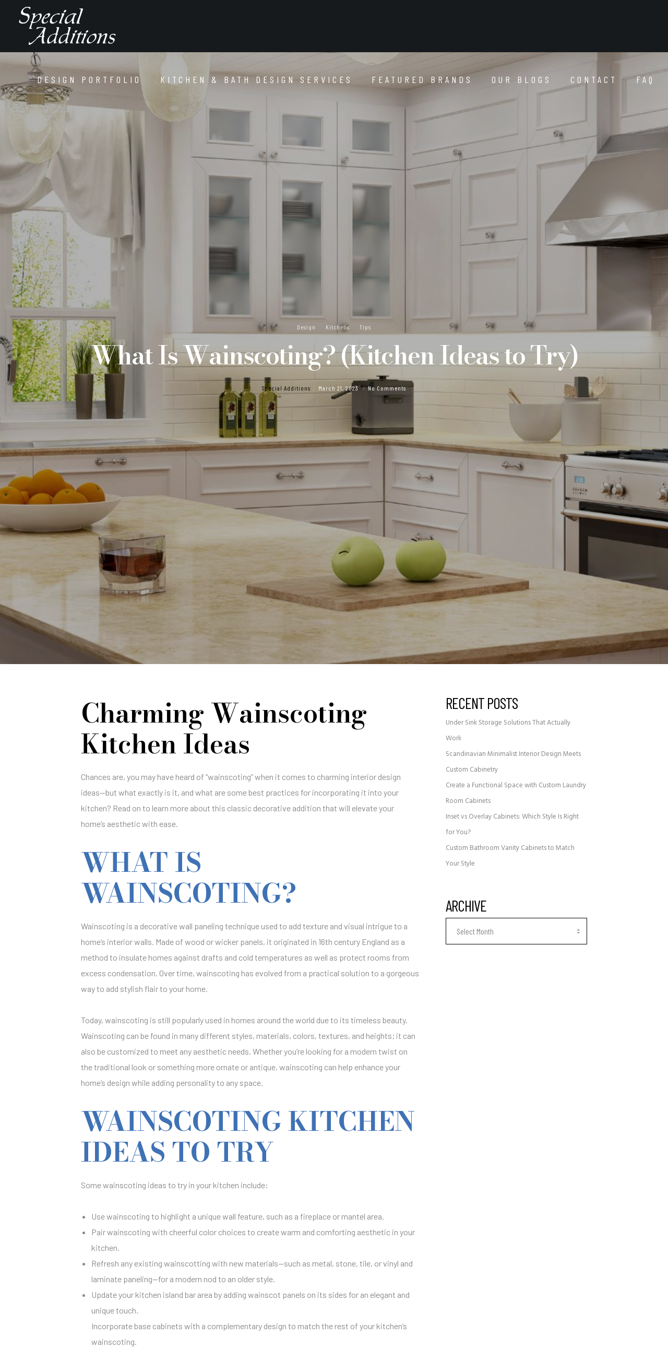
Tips (365, 326)
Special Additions (286, 388)
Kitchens (338, 326)
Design (306, 326)
